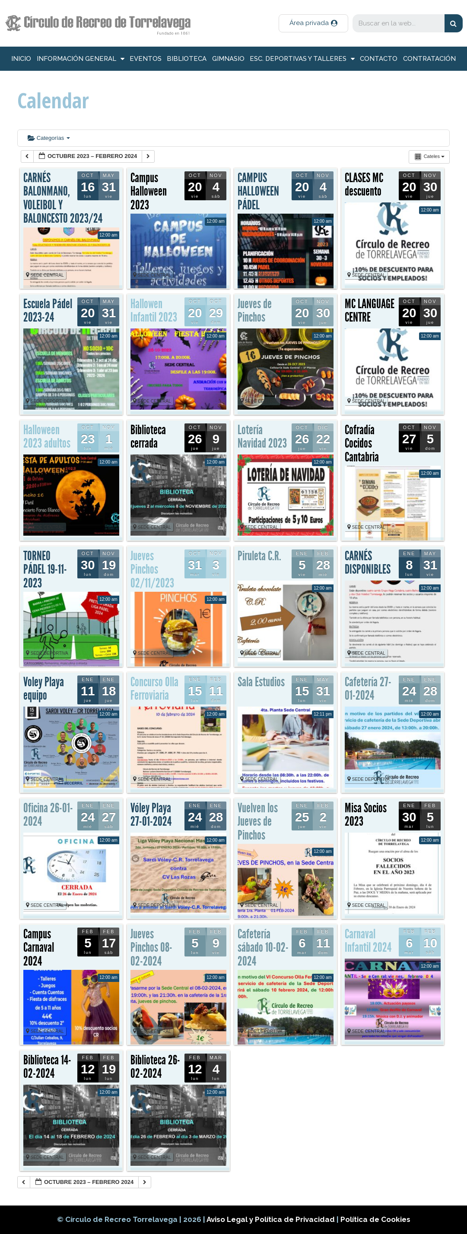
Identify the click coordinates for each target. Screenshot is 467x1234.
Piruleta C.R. (259, 556)
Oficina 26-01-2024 (48, 815)
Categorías (49, 138)
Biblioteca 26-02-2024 (155, 1067)
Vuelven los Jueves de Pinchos (258, 821)
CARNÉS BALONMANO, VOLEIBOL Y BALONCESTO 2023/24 (62, 198)
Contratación (429, 59)
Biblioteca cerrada (148, 436)
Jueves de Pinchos (255, 310)
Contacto (378, 59)
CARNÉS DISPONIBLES (368, 563)
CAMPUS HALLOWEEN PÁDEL (258, 191)
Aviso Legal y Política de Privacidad (271, 1219)
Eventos (146, 59)
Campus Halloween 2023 (148, 191)
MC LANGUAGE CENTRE (369, 310)
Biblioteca (186, 59)
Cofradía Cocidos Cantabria (362, 443)
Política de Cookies (375, 1219)
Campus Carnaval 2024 (38, 947)
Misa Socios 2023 (366, 815)
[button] (313, 23)
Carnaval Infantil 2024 (368, 941)
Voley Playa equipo (43, 689)
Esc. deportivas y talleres (302, 59)
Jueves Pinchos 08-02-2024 (151, 947)
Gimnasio (228, 59)
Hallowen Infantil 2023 (153, 310)
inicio (21, 59)
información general (80, 59)
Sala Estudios (261, 682)
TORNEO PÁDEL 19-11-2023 (45, 569)
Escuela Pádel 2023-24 (47, 310)
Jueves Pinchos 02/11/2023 (152, 569)
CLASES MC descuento (364, 184)
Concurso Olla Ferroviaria (154, 689)
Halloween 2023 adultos (46, 436)
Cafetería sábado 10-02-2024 (263, 947)
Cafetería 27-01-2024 (368, 689)
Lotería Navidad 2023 (262, 436)
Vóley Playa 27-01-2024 (151, 815)
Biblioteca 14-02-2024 (47, 1067)
